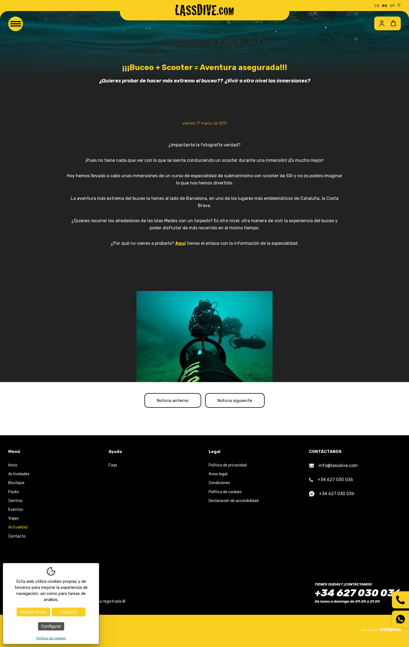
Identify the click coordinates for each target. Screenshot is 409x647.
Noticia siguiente (237, 400)
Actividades (18, 475)
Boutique (16, 484)
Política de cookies (225, 492)
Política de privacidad (228, 466)
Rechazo (68, 612)
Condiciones (219, 484)
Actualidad (18, 528)
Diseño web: (381, 631)
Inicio (12, 466)
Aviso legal (218, 475)
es (384, 5)
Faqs (113, 466)
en (392, 5)
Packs (13, 492)
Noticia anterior (171, 400)
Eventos (15, 510)
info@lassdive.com (333, 466)
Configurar (51, 626)
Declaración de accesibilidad (234, 501)
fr (399, 5)
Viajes (13, 519)
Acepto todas (33, 612)
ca (376, 5)
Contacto (17, 537)
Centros (15, 501)
